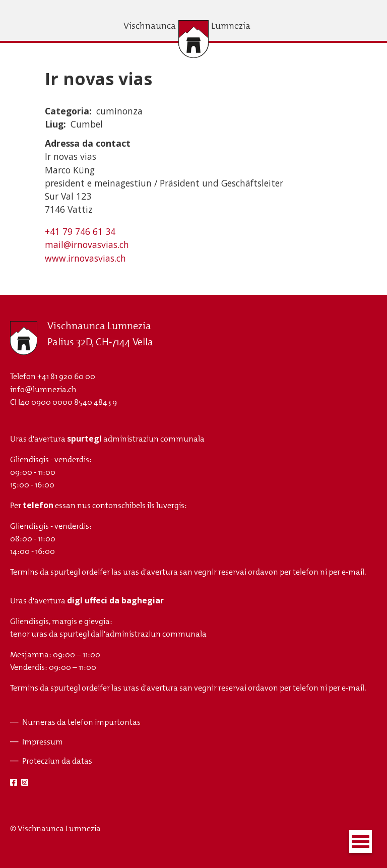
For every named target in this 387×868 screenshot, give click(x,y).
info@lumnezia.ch (43, 389)
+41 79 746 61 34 (80, 231)
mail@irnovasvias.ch (87, 244)
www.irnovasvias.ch (85, 258)
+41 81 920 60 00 (66, 376)
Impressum (42, 741)
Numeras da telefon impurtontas (81, 722)
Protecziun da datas (57, 761)
